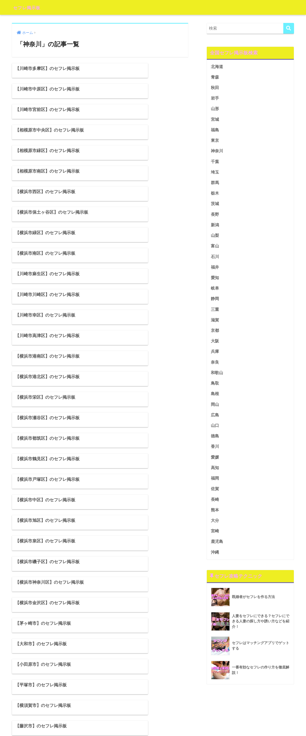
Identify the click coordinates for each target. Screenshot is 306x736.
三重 (215, 312)
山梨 (215, 237)
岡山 (215, 408)
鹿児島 (217, 547)
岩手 (215, 98)
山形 (215, 109)
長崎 (215, 504)
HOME (153, 717)
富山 (215, 248)
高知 (215, 472)
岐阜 (215, 291)
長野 (215, 216)
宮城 (215, 120)
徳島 (215, 440)
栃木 (215, 194)
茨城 (215, 205)
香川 (215, 451)
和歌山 (217, 376)
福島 (215, 130)
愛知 (215, 280)
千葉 (215, 162)
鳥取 (215, 387)
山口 (215, 429)
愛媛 (215, 461)
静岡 (215, 301)
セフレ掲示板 (30, 7)
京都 (215, 333)
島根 (215, 397)
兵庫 (215, 355)
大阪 (215, 344)
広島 (215, 419)
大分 (215, 525)
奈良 (215, 365)
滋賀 (215, 323)
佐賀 (215, 493)
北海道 (217, 66)
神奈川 (217, 152)
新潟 (215, 226)
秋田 (215, 88)
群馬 (215, 184)
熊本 (215, 515)
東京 (215, 141)
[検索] (288, 28)
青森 (215, 77)
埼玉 (215, 173)
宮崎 (215, 536)
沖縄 (215, 557)
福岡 (215, 483)
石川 (215, 258)
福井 (215, 269)
